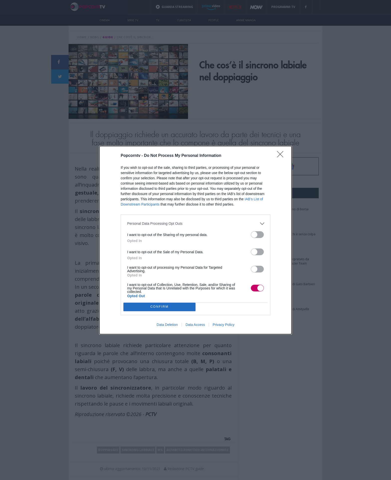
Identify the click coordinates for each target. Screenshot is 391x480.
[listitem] (195, 223)
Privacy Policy (223, 325)
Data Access (195, 325)
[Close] (282, 156)
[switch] (257, 234)
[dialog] (195, 240)
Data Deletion (167, 325)
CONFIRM (159, 306)
